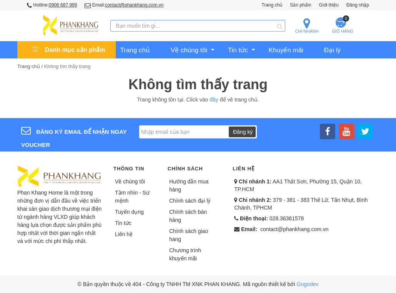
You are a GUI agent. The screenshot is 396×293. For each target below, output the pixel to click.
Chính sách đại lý (190, 201)
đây (214, 100)
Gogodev (307, 284)
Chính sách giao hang (188, 235)
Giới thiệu (329, 5)
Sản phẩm (300, 5)
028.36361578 (287, 218)
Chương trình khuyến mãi (185, 254)
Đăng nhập (357, 5)
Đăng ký (243, 132)
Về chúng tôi (130, 181)
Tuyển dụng (129, 212)
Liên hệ (124, 234)
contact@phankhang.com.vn (294, 229)
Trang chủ (271, 5)
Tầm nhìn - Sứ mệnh (132, 197)
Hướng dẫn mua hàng (188, 185)
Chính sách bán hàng (188, 216)
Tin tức (123, 223)
